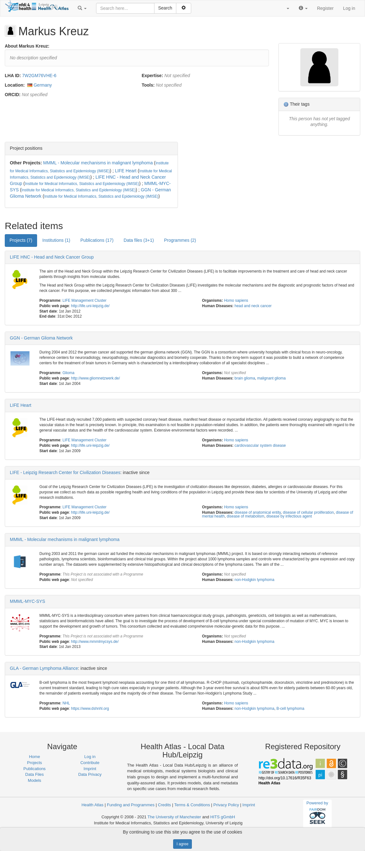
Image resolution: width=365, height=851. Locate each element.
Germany (43, 85)
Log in (349, 8)
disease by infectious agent (289, 516)
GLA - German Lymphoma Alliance (44, 668)
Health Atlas (92, 804)
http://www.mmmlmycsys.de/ (95, 641)
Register (325, 8)
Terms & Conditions (192, 804)
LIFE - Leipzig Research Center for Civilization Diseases (65, 472)
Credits (164, 804)
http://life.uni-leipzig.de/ (90, 306)
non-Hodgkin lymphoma (255, 579)
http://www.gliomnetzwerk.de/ (95, 378)
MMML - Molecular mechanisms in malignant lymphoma (98, 162)
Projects (34, 762)
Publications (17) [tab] (97, 240)
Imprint (90, 768)
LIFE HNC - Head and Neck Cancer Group (52, 257)
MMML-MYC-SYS (27, 601)
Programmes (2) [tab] (180, 240)
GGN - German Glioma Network (41, 337)
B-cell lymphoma (290, 708)
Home (34, 756)
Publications (34, 768)
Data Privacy (90, 774)
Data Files (34, 774)
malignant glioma (271, 378)
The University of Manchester (174, 817)
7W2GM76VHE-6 (39, 75)
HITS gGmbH (222, 817)
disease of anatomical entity (258, 512)
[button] (82, 8)
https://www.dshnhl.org (90, 708)
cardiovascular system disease (260, 445)
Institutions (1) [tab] (56, 240)
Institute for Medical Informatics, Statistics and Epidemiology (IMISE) (82, 183)
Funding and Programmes (130, 804)
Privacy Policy (226, 804)
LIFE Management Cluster (84, 300)
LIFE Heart (126, 170)
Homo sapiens (236, 300)
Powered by (317, 814)
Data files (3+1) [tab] (139, 240)
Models (34, 780)
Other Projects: (26, 162)
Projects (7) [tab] (21, 240)
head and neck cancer (253, 306)
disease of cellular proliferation (308, 512)
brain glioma (245, 378)
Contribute (89, 762)
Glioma (68, 373)
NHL (66, 703)
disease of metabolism (245, 516)
